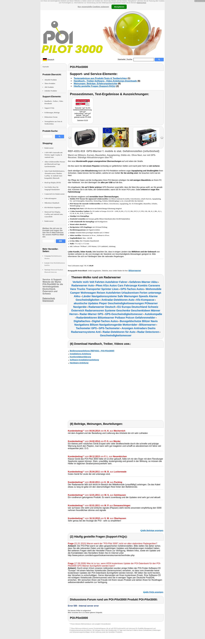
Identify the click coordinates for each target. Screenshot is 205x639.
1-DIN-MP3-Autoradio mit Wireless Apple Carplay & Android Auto (53, 155)
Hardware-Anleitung (79, 363)
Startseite (121, 59)
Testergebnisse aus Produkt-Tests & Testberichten (100, 78)
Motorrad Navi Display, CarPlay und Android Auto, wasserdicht (53, 214)
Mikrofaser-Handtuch (51, 203)
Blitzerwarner (135, 270)
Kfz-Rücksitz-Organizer (52, 207)
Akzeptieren (119, 7)
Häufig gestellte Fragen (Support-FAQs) (94, 86)
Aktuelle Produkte (50, 80)
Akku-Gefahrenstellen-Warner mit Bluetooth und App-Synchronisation (54, 164)
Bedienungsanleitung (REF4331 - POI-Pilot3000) (92, 351)
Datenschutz (141, 3)
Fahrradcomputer (50, 198)
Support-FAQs (49, 108)
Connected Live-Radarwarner (54, 194)
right (162, 137)
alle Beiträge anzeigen (153, 530)
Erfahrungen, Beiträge (52, 113)
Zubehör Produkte (50, 91)
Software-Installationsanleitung (84, 360)
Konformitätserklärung (80, 357)
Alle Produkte (49, 87)
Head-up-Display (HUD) (52, 183)
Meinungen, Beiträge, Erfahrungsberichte (95, 83)
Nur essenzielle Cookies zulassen (93, 7)
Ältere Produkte (49, 83)
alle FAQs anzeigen (154, 592)
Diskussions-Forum (50, 117)
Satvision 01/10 (82, 120)
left (70, 137)
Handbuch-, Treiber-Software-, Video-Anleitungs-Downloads (105, 81)
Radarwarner (49, 148)
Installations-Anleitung (80, 354)
